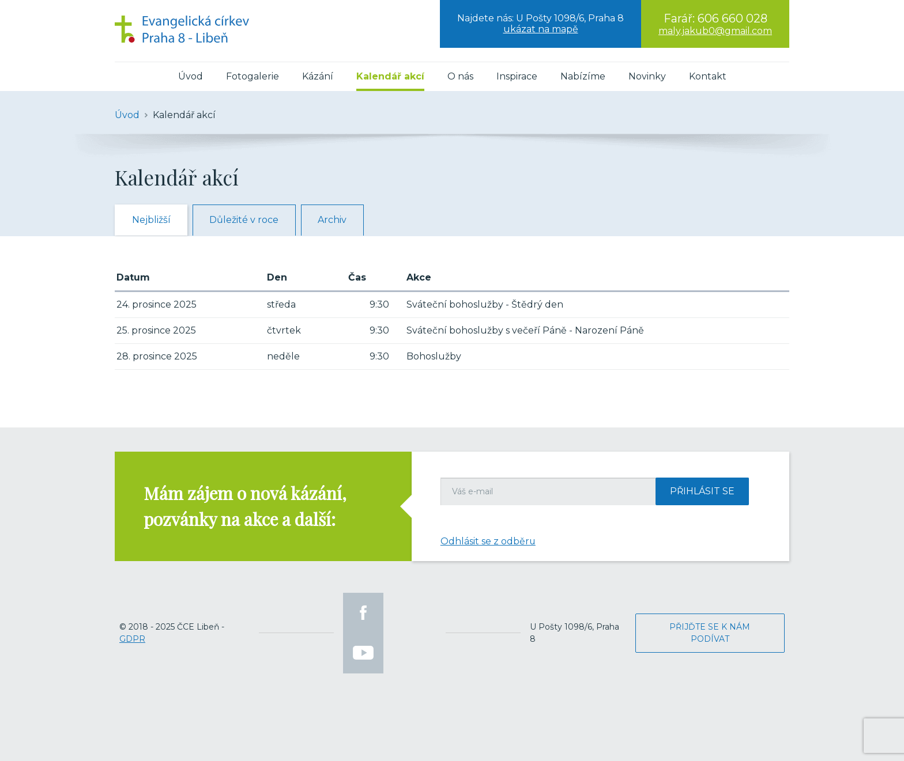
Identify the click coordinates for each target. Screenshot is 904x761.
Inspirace (516, 76)
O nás (460, 76)
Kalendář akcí (390, 76)
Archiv (336, 220)
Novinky (647, 76)
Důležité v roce (246, 220)
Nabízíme (582, 76)
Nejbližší (152, 220)
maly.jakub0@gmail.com (715, 30)
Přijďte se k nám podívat (709, 633)
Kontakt (707, 76)
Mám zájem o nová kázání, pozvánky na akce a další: (245, 506)
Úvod (190, 76)
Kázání (317, 76)
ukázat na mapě (540, 29)
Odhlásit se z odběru (488, 541)
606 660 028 (732, 18)
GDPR (132, 639)
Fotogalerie (252, 76)
